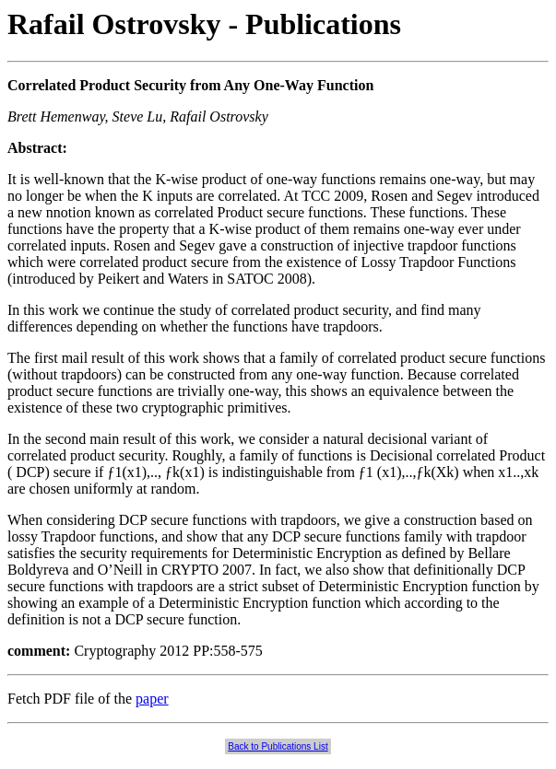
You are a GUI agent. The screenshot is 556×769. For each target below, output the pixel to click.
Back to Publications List (277, 746)
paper (152, 698)
